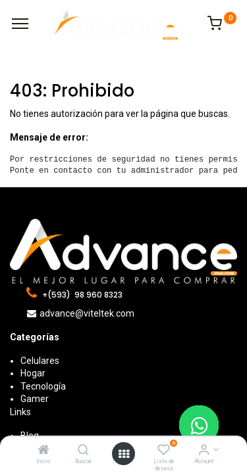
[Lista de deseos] (163, 450)
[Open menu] (124, 454)
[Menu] (20, 23)
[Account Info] (204, 450)
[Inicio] (43, 450)
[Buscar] (83, 450)
